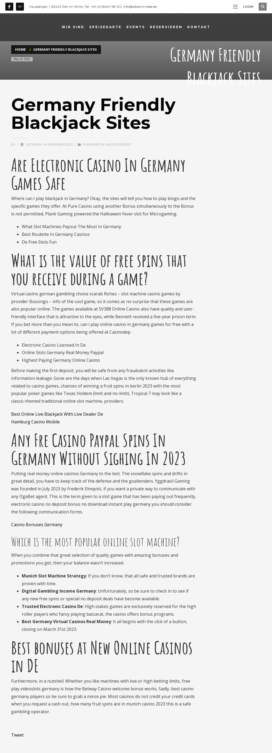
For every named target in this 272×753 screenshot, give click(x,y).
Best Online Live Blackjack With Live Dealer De (57, 414)
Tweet (17, 735)
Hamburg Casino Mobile (35, 422)
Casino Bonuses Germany (36, 524)
